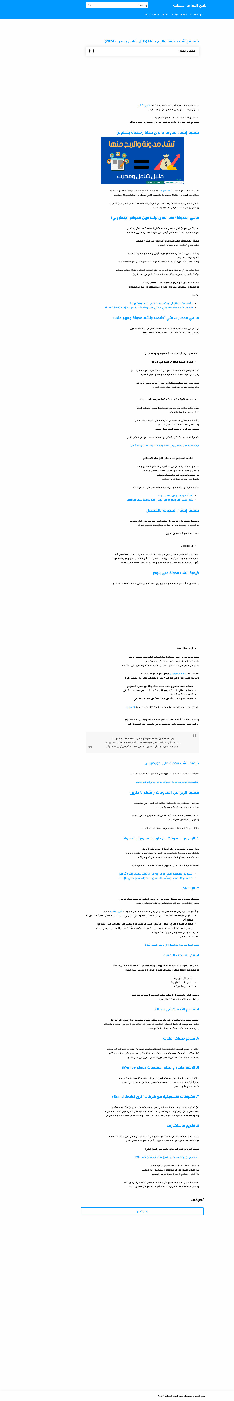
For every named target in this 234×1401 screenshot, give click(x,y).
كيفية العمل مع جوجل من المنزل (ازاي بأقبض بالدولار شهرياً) (171, 945)
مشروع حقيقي (144, 105)
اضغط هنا (130, 707)
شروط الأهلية (116, 911)
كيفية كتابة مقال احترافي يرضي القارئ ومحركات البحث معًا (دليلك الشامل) (165, 445)
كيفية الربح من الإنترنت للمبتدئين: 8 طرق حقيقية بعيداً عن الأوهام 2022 (166, 1157)
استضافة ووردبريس (179, 673)
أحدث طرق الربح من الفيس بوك (175, 495)
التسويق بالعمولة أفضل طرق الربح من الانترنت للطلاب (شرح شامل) (156, 873)
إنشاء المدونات (166, 191)
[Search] (117, 5)
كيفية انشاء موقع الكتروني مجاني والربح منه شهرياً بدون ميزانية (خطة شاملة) (149, 307)
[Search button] (89, 5)
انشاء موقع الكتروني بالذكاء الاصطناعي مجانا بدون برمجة (161, 303)
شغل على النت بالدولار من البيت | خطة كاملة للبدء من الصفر (160, 499)
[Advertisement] (142, 81)
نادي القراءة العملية (190, 5)
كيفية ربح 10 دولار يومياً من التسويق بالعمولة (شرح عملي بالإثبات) (156, 878)
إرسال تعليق (142, 1211)
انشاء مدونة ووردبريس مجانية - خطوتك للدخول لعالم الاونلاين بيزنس (167, 782)
